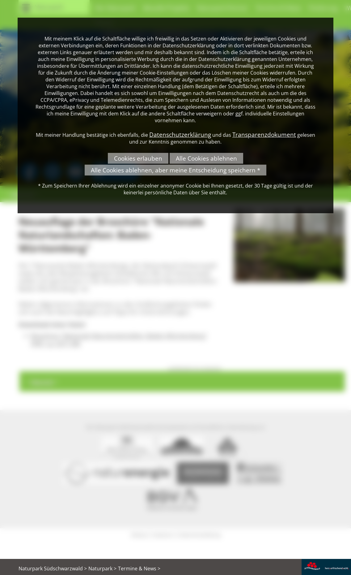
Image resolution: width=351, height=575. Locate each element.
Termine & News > (139, 568)
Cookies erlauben (138, 158)
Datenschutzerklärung (180, 134)
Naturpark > (102, 568)
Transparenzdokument (264, 134)
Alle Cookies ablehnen (206, 158)
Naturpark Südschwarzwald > (53, 568)
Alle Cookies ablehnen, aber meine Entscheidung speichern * (175, 170)
